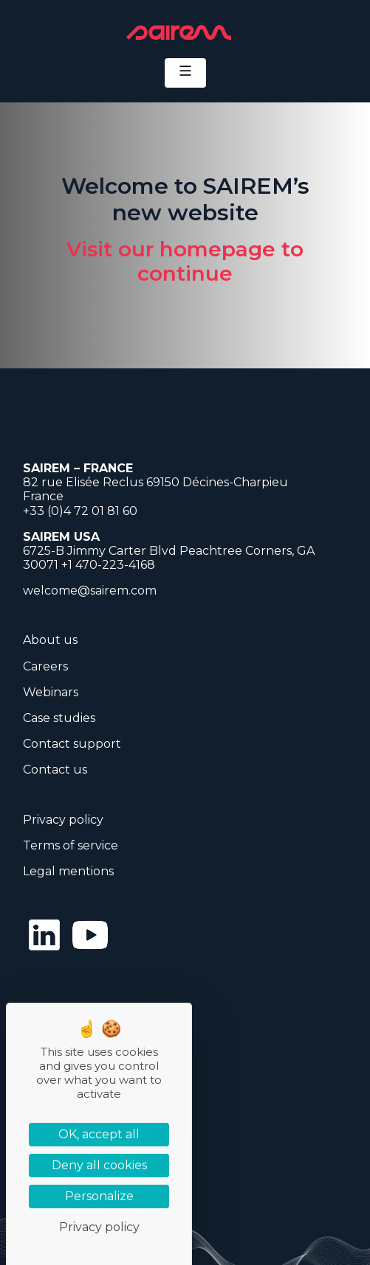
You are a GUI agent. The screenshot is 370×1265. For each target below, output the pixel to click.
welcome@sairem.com (90, 591)
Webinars (50, 692)
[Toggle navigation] (185, 73)
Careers (45, 666)
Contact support (72, 744)
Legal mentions (68, 871)
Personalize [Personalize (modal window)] (99, 1196)
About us (50, 640)
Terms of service (70, 845)
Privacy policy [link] (99, 1227)
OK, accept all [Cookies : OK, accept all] (99, 1134)
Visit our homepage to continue (185, 261)
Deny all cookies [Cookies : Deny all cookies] (99, 1165)
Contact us (55, 770)
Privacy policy (63, 820)
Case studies (59, 718)
